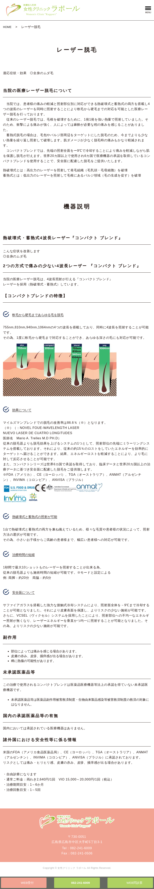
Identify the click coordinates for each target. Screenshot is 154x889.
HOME (7, 27)
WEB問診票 (134, 882)
